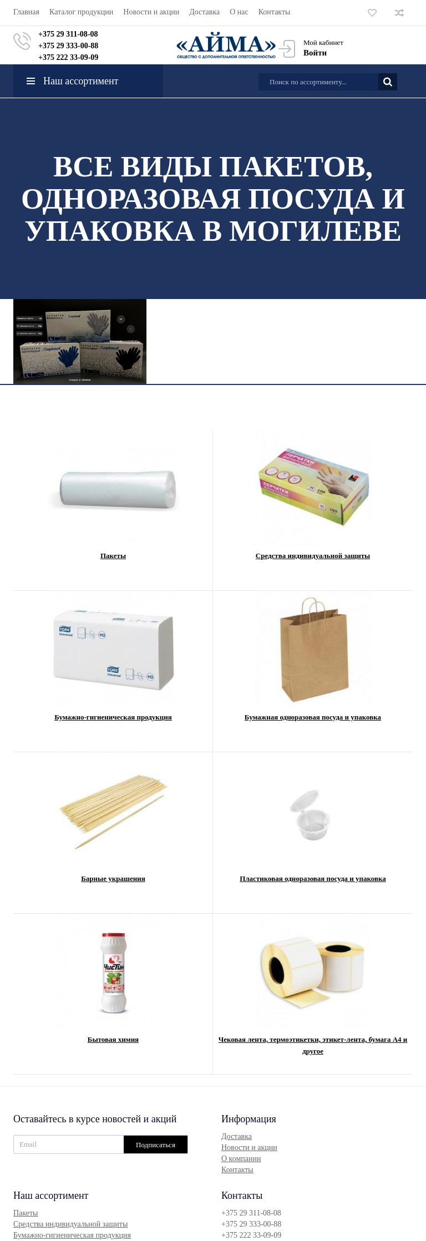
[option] (79, 341)
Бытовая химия (113, 1039)
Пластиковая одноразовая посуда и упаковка (313, 878)
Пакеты (113, 555)
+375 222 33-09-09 (68, 57)
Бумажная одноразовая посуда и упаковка (313, 717)
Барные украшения (113, 878)
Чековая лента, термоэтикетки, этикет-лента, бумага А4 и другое (313, 1045)
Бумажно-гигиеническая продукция (113, 717)
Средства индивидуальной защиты (313, 555)
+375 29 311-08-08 (68, 34)
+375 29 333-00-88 (68, 46)
